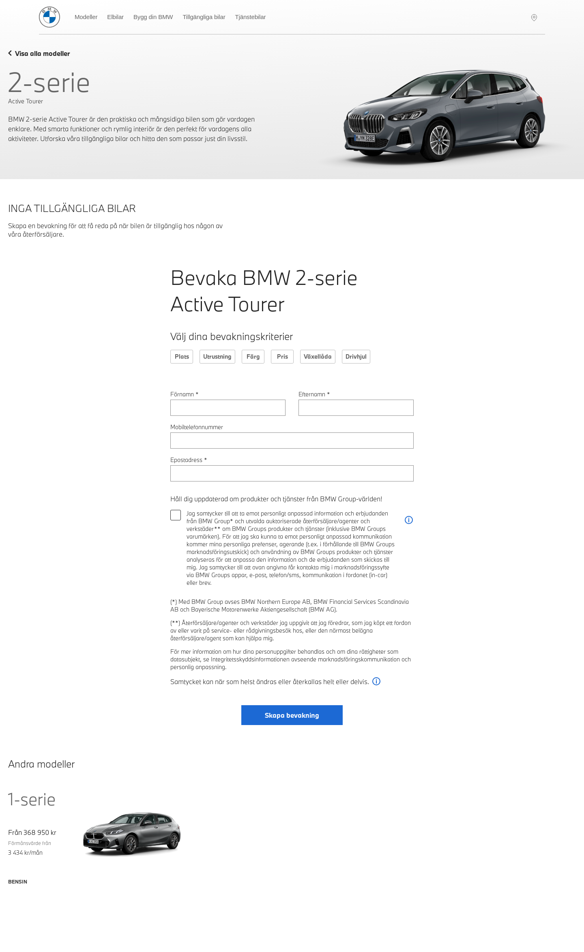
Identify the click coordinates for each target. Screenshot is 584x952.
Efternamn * (314, 394)
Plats (182, 356)
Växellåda (318, 356)
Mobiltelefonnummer (196, 427)
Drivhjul (356, 356)
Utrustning (217, 356)
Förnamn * (184, 394)
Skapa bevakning (292, 715)
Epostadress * (188, 460)
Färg (253, 356)
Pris (282, 356)
